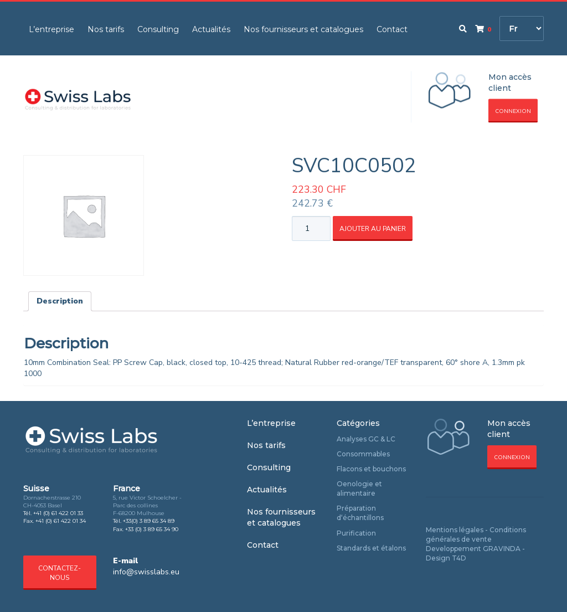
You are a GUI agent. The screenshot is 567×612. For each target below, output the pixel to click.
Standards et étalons (371, 548)
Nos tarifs (105, 29)
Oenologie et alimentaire (359, 488)
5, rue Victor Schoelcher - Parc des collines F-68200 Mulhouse (147, 505)
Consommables (363, 454)
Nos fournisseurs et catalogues (303, 29)
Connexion (513, 111)
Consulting (158, 29)
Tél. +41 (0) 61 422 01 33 (53, 513)
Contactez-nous (59, 573)
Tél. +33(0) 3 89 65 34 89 (143, 520)
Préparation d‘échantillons (360, 513)
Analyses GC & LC (366, 439)
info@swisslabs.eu (146, 572)
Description (60, 301)
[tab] (59, 301)
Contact (392, 29)
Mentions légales (454, 530)
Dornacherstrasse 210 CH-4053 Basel (52, 501)
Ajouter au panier (372, 228)
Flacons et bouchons (371, 469)
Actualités (211, 29)
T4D (459, 558)
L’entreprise (51, 29)
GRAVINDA (501, 548)
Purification (356, 533)
